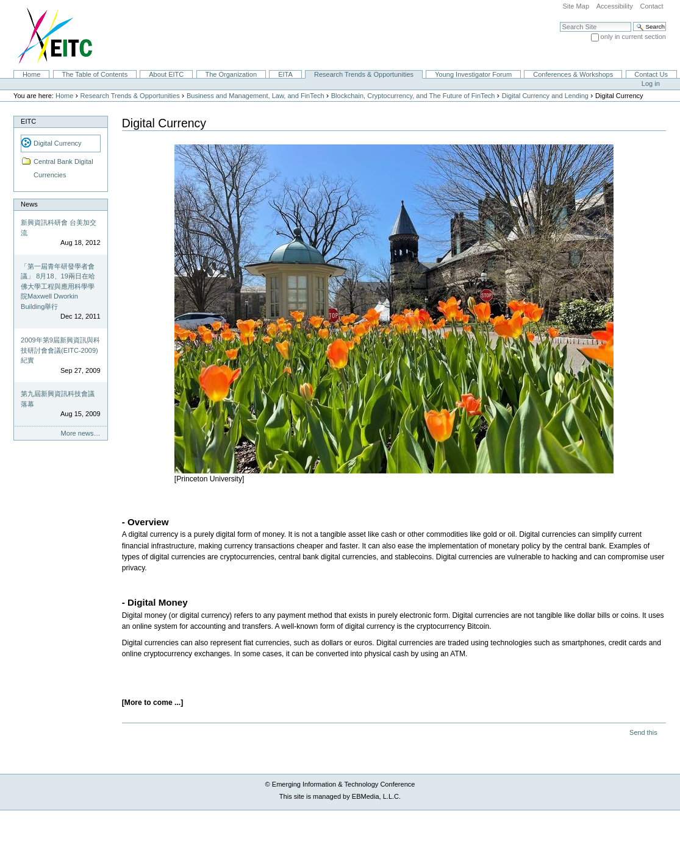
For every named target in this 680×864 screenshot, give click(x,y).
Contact (651, 6)
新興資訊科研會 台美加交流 (58, 227)
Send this (643, 732)
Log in (651, 83)
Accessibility (614, 6)
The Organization (231, 74)
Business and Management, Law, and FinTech (255, 95)
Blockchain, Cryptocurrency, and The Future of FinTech (413, 95)
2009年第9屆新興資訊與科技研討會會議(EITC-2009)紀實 (60, 350)
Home (31, 74)
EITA (285, 74)
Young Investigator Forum (473, 74)
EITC (28, 121)
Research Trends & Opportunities (363, 74)
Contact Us (651, 74)
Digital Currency (57, 143)
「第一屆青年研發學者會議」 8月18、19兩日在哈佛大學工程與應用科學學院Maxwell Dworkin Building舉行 (58, 286)
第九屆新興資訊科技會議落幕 (58, 399)
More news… (81, 433)
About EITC (166, 74)
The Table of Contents (94, 74)
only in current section (633, 36)
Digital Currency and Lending (545, 95)
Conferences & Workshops (573, 74)
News (29, 204)
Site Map (575, 6)
